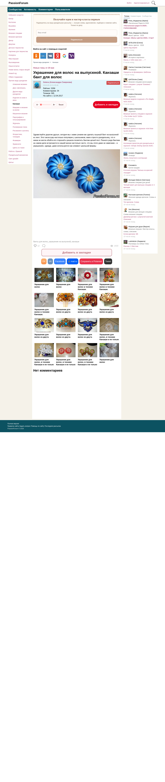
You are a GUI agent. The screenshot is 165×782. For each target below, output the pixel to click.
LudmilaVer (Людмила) (137, 241)
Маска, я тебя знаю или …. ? (135, 60)
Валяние (12, 29)
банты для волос (40, 242)
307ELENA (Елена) (136, 43)
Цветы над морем (130, 48)
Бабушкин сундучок (16, 15)
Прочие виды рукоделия (18, 81)
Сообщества (15, 9)
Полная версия (13, 424)
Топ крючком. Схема (131, 202)
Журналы (16, 123)
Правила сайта (13, 426)
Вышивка (12, 26)
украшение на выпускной (60, 242)
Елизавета (133, 165)
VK (50, 261)
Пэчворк (132, 155)
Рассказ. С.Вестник (131, 246)
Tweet (108, 261)
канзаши (75, 242)
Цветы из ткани (19, 148)
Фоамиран (17, 140)
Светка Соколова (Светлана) (140, 67)
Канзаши (16, 104)
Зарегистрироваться (141, 3)
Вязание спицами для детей (139, 182)
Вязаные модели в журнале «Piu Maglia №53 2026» (139, 100)
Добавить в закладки (106, 104)
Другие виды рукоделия (17, 93)
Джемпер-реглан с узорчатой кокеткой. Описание (138, 218)
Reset (61, 104)
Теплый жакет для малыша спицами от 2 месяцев (139, 186)
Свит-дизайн (13, 159)
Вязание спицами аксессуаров (140, 82)
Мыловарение (14, 62)
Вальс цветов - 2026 (136, 35)
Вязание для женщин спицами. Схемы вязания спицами (138, 213)
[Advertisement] (75, 219)
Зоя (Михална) (134, 209)
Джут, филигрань (19, 88)
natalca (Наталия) (135, 94)
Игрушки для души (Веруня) (139, 227)
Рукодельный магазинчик (18, 155)
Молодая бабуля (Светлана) (139, 180)
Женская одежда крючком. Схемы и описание (140, 198)
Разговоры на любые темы (139, 244)
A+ (54, 104)
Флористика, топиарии (17, 135)
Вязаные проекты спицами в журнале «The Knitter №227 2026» (138, 115)
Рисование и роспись (21, 131)
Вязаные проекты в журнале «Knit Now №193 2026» (138, 130)
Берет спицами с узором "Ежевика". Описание (137, 85)
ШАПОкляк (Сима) (136, 79)
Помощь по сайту (37, 426)
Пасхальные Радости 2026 (139, 23)
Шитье (11, 162)
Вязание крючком (15, 37)
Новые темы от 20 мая (43, 68)
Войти (129, 3)
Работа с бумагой (15, 151)
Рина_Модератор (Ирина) (138, 21)
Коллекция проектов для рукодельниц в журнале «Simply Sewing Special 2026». (139, 144)
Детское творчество (16, 48)
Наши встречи (14, 66)
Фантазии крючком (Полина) (139, 195)
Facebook (59, 261)
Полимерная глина (20, 127)
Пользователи (62, 9)
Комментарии (46, 9)
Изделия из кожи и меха (20, 99)
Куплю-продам (134, 168)
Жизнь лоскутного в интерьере (135, 158)
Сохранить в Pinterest (91, 261)
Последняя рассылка (53, 426)
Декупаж (12, 44)
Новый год (13, 73)
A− (37, 104)
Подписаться (113, 83)
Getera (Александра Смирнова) (57, 82)
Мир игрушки (14, 59)
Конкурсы (12, 55)
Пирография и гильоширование (19, 118)
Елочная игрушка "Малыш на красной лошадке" (138, 171)
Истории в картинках (136, 57)
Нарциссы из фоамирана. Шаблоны (137, 72)
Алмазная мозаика (20, 84)
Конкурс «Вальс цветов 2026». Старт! (139, 38)
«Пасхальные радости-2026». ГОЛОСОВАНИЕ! (135, 27)
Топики (126, 16)
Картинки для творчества (18, 51)
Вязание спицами (15, 33)
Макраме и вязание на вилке (20, 109)
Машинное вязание (20, 114)
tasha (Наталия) (135, 55)
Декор (11, 40)
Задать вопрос (24, 426)
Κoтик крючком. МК (131, 234)
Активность (30, 9)
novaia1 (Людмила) (136, 153)
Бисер (11, 19)
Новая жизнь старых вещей (19, 70)
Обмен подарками (16, 77)
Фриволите (17, 144)
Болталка (12, 22)
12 (39, 246)
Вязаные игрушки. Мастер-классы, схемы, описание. (139, 230)
